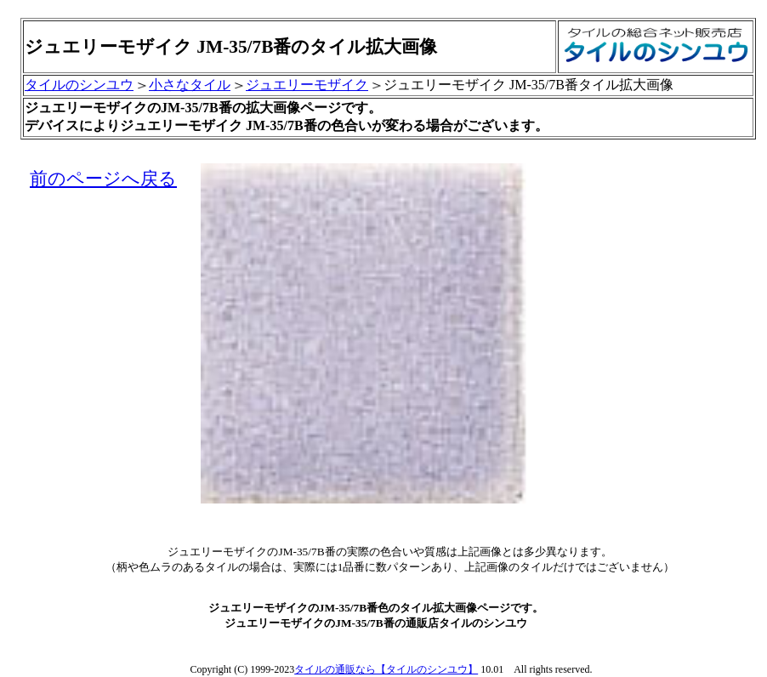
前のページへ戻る (103, 178)
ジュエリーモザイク (307, 84)
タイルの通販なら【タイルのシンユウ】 (386, 669)
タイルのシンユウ (79, 84)
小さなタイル (189, 84)
